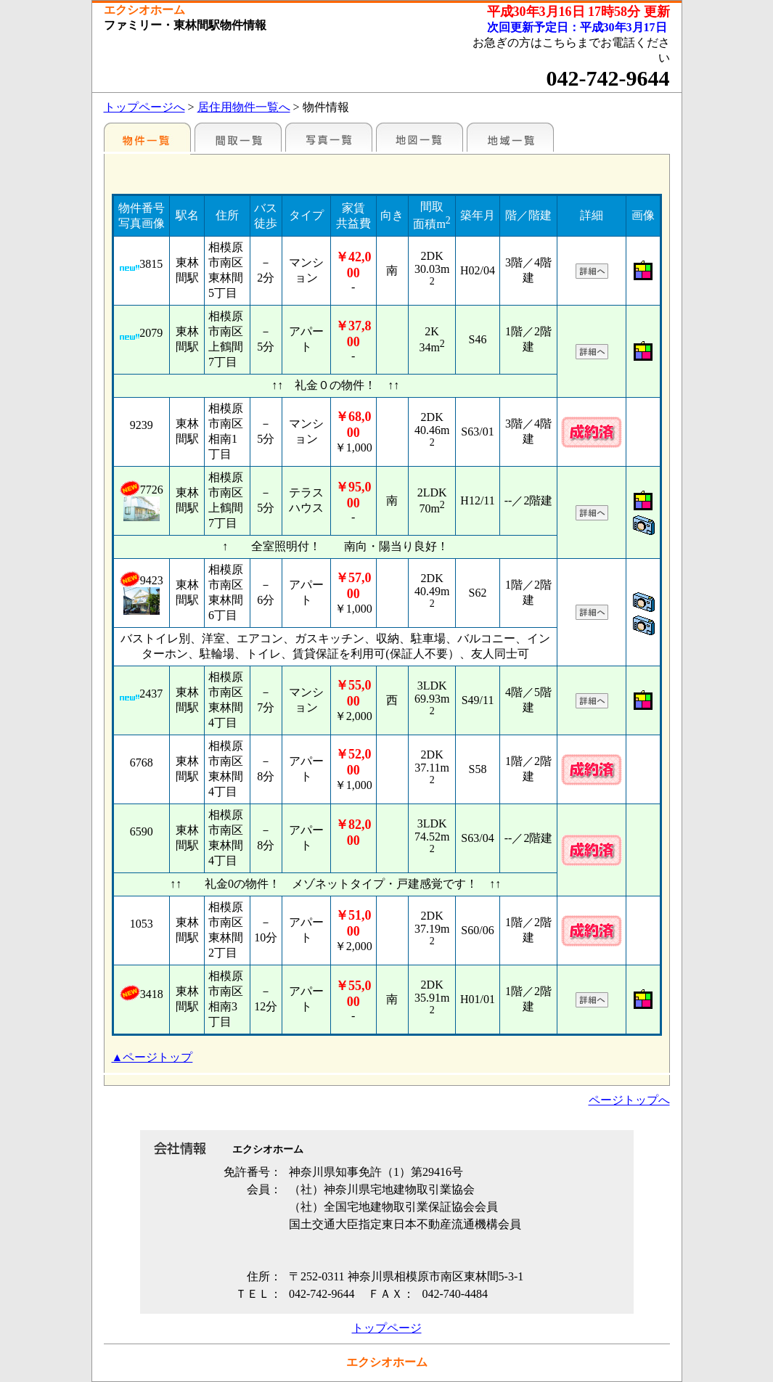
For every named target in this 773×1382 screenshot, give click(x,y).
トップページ (387, 1328)
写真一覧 (328, 137)
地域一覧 (510, 137)
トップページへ (144, 107)
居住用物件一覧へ (243, 107)
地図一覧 (419, 137)
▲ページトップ (152, 1057)
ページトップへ (629, 1100)
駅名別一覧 (147, 137)
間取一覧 (238, 137)
